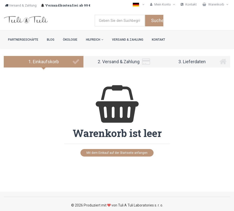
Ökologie (70, 39)
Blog (50, 39)
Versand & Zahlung (23, 5)
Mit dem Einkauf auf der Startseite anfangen (117, 153)
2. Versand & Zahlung (124, 61)
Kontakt (158, 39)
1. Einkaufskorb (54, 61)
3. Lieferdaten (202, 61)
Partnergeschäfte (23, 39)
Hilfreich (94, 39)
